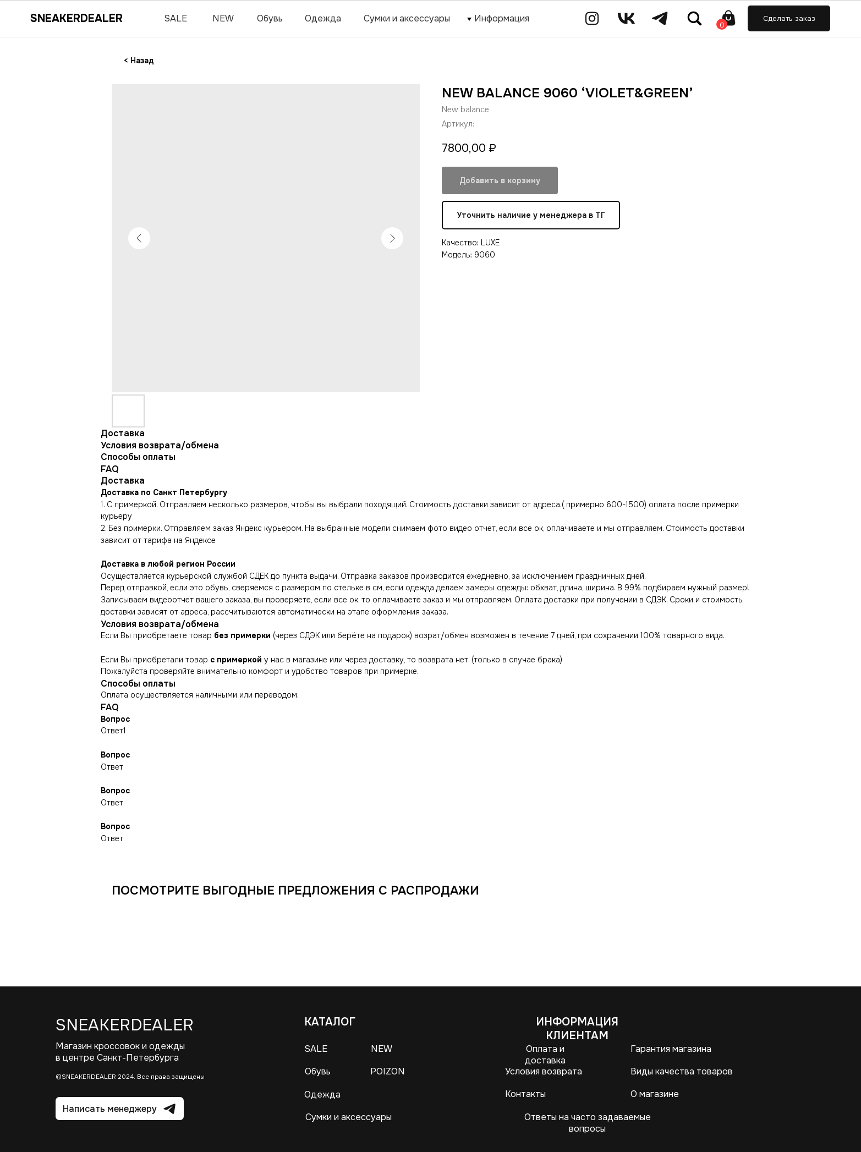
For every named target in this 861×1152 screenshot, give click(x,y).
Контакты (525, 1094)
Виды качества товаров (681, 1071)
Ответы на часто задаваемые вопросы (587, 1122)
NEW (381, 1049)
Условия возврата (543, 1071)
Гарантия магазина (670, 1049)
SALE (315, 1049)
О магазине (654, 1094)
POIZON (387, 1071)
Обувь (318, 1071)
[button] (789, 18)
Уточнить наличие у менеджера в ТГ (531, 215)
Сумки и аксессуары (348, 1117)
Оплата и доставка (545, 1054)
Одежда (322, 1094)
